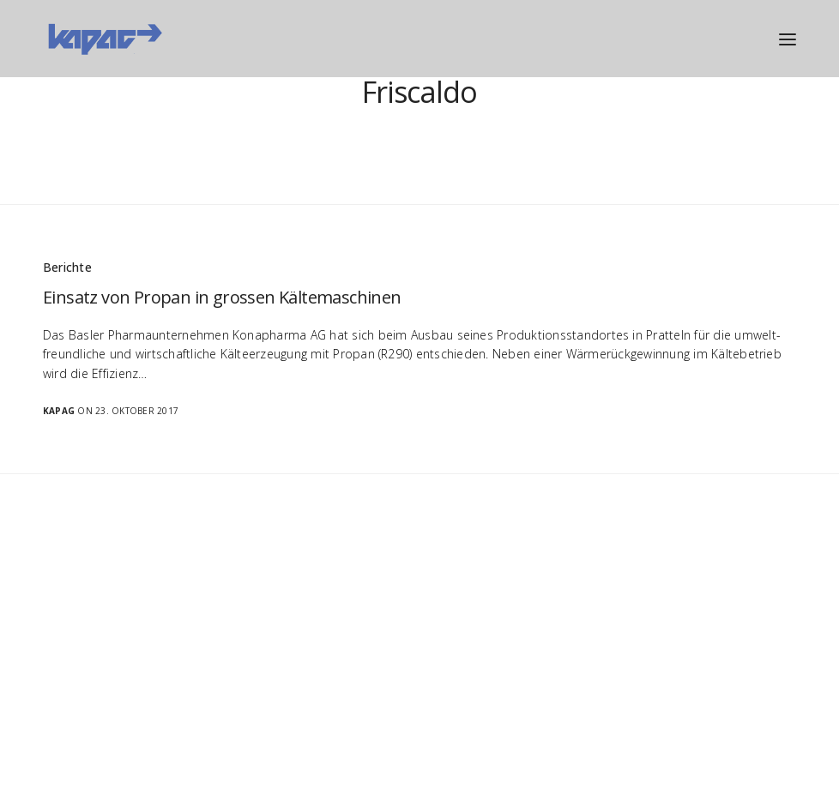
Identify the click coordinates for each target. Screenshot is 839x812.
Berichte (67, 267)
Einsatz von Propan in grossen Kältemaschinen (222, 297)
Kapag (59, 411)
